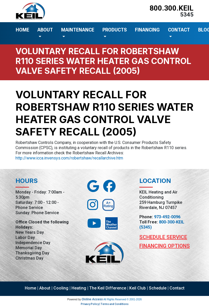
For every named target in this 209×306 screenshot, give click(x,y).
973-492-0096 (167, 216)
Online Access (92, 299)
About (44, 288)
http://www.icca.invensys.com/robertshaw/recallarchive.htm (69, 158)
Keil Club (137, 288)
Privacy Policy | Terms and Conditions (104, 304)
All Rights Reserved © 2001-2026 (122, 299)
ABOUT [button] (45, 30)
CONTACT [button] (179, 30)
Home (30, 288)
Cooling (60, 288)
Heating (78, 288)
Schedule (157, 288)
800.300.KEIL (172, 8)
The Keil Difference (107, 288)
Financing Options (164, 246)
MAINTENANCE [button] (77, 30)
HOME (22, 30)
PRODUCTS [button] (114, 30)
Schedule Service (163, 237)
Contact (177, 288)
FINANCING (147, 30)
